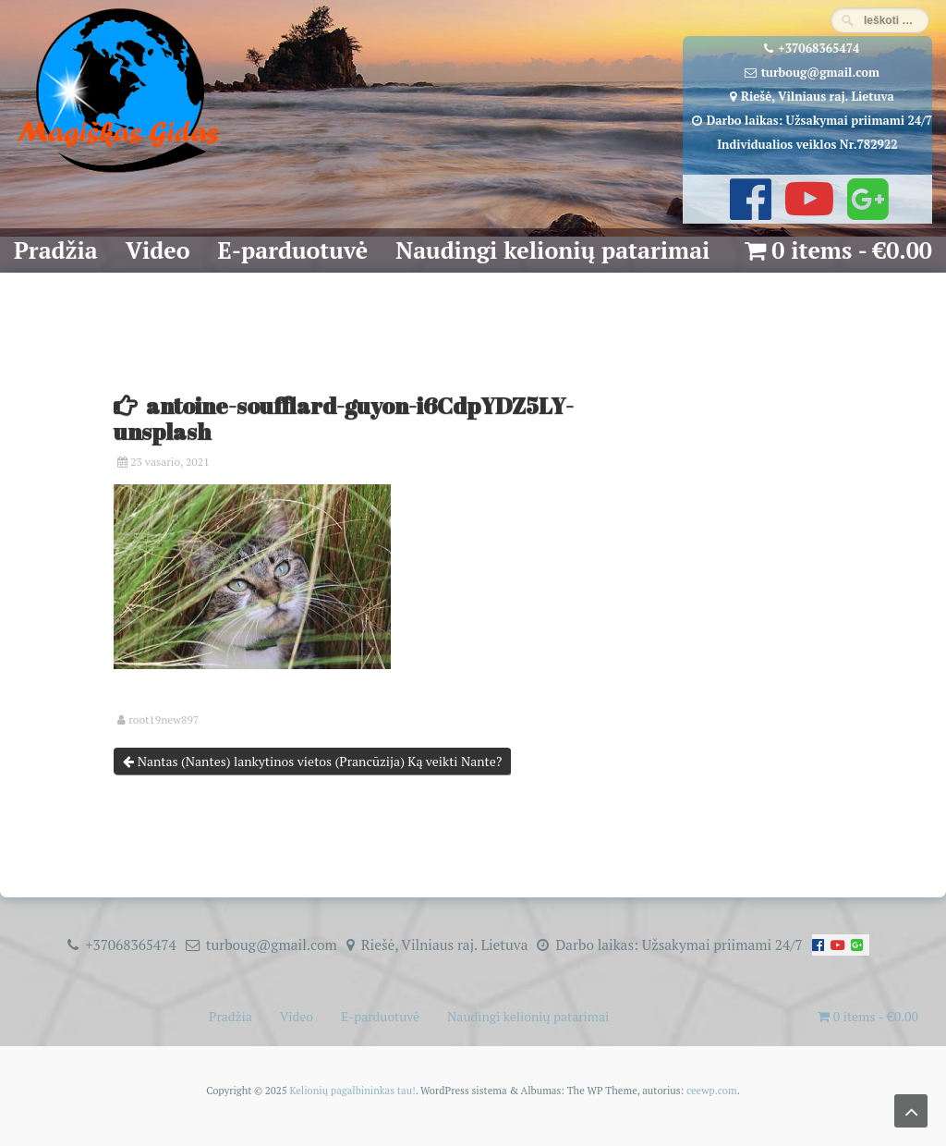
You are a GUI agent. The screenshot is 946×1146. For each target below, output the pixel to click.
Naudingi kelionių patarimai (552, 250)
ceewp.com (711, 1090)
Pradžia (56, 250)
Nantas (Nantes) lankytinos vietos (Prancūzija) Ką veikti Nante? (312, 761)
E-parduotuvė (293, 250)
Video (158, 250)
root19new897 (163, 719)
